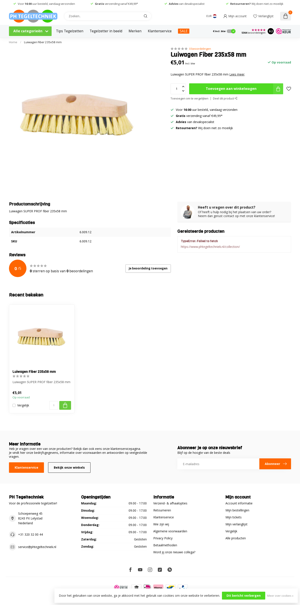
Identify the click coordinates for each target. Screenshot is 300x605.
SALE (184, 31)
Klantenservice (160, 31)
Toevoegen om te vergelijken (189, 98)
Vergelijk (23, 405)
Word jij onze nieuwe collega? (174, 552)
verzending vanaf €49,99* (116, 4)
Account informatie (239, 503)
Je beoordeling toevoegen (148, 268)
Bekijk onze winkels (69, 467)
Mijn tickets (233, 517)
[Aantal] (53, 405)
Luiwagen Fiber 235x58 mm (43, 42)
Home (13, 42)
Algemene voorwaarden (170, 531)
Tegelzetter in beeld (106, 31)
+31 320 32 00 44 (30, 534)
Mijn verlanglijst (236, 524)
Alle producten (235, 538)
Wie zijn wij (161, 524)
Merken (135, 31)
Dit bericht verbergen (244, 595)
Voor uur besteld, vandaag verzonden (46, 4)
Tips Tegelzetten (69, 31)
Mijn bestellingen (237, 510)
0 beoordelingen (200, 49)
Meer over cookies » (280, 596)
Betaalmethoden (165, 545)
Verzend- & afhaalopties (170, 503)
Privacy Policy (163, 538)
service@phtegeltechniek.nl (37, 547)
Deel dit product (225, 98)
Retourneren (162, 510)
